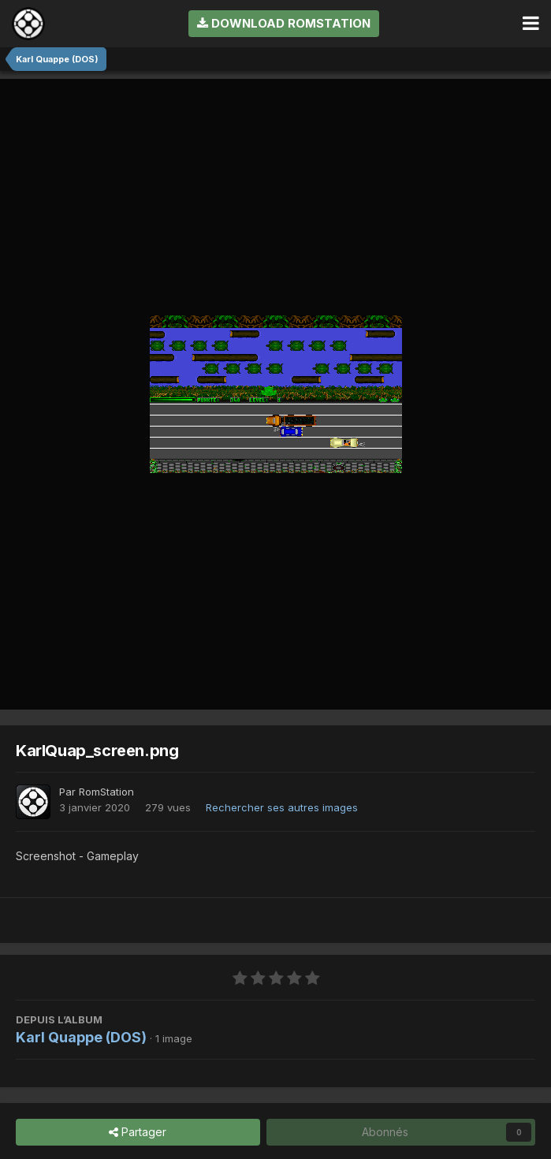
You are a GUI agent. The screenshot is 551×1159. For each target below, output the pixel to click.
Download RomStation (283, 23)
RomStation (106, 791)
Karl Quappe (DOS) (81, 1037)
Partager (137, 1133)
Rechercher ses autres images (282, 807)
